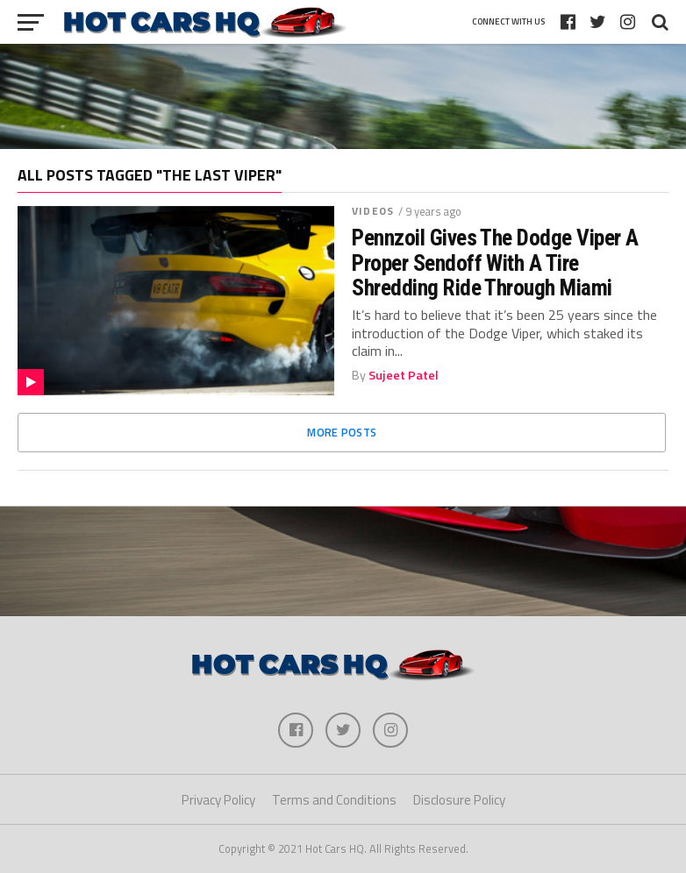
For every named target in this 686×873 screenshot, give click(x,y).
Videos (373, 210)
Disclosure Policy (459, 800)
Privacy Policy (218, 800)
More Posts (341, 432)
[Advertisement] (343, 96)
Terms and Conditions (334, 800)
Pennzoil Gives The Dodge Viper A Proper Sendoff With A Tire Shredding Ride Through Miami (495, 262)
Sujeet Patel (403, 375)
